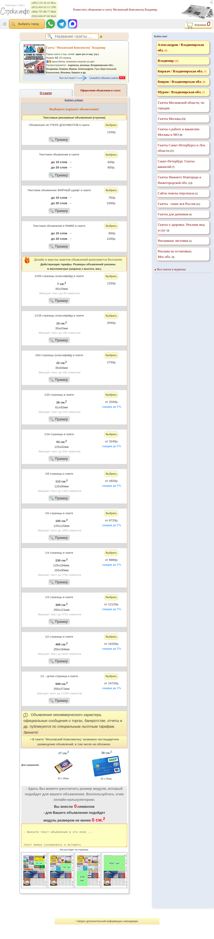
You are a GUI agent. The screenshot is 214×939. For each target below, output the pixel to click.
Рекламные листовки (173, 241)
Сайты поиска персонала (176, 193)
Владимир (166, 61)
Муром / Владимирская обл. (179, 92)
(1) (178, 193)
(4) (175, 214)
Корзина (198, 25)
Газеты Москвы (169, 119)
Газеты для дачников (173, 214)
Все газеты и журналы (171, 269)
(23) (172, 119)
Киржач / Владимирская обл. (180, 71)
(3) (181, 227)
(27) (182, 148)
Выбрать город (27, 24)
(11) (179, 204)
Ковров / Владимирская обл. (180, 81)
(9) (179, 131)
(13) (179, 180)
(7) (176, 164)
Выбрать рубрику (74, 100)
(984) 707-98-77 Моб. (44, 11)
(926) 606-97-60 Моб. (44, 16)
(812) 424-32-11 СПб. (44, 7)
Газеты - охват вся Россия (176, 204)
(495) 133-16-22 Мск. (44, 2)
